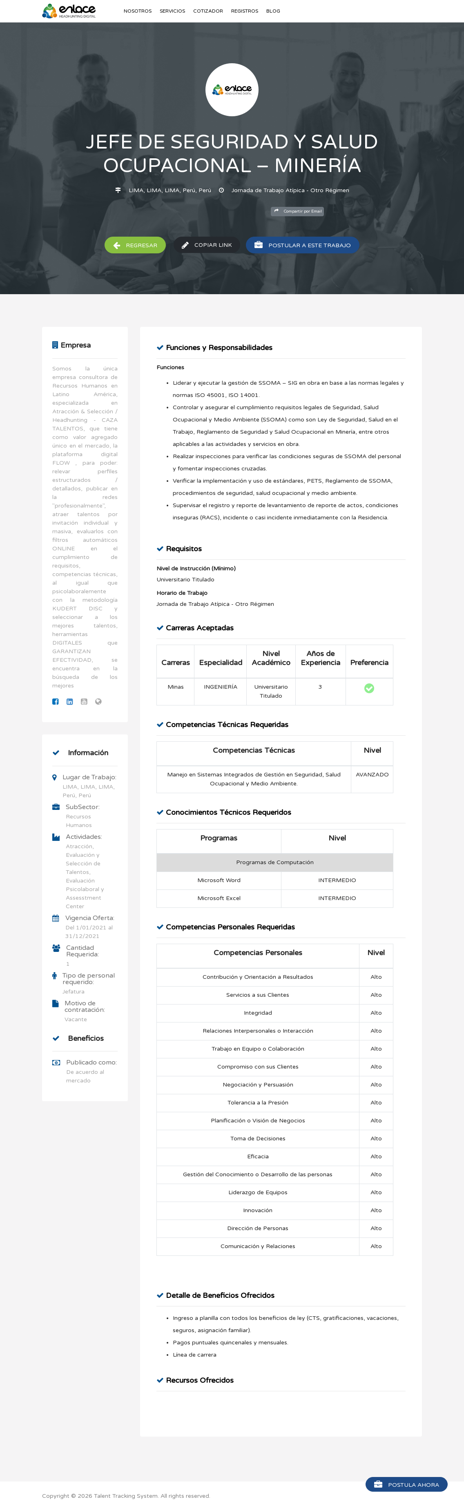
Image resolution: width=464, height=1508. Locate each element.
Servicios (172, 11)
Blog (273, 11)
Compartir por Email (298, 211)
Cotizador (208, 11)
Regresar (135, 245)
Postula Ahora (406, 1485)
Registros (244, 11)
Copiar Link (207, 245)
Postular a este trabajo (303, 245)
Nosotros (138, 11)
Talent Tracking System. (126, 1495)
